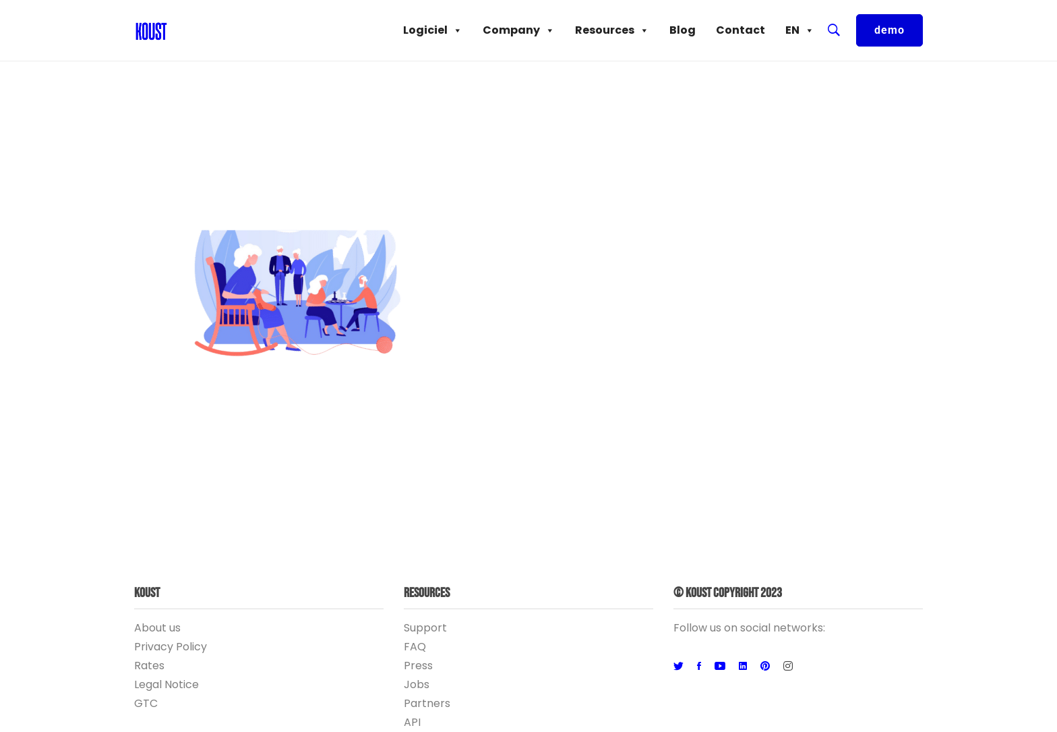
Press (418, 665)
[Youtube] (720, 666)
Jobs (416, 684)
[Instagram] (788, 666)
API (412, 722)
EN (799, 30)
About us (157, 628)
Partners (427, 703)
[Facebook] (699, 666)
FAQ (415, 646)
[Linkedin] (742, 666)
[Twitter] (678, 666)
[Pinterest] (765, 666)
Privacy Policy (170, 646)
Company (519, 30)
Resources (612, 30)
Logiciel (432, 30)
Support (425, 628)
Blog (682, 30)
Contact (740, 30)
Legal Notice (166, 684)
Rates (149, 665)
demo (889, 30)
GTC (146, 703)
